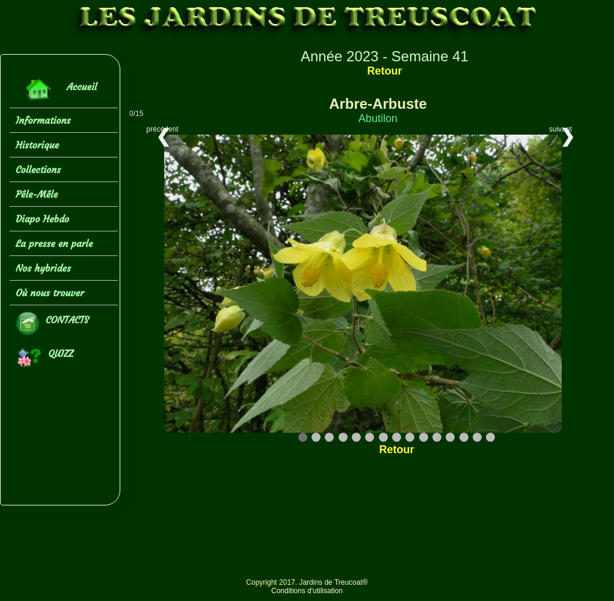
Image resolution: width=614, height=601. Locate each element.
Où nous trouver (50, 293)
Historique (37, 145)
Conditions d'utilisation (307, 591)
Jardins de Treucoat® (333, 582)
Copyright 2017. (272, 582)
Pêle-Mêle (37, 194)
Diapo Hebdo (42, 219)
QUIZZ (44, 357)
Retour (384, 71)
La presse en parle (54, 243)
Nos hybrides (43, 268)
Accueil (56, 90)
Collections (38, 169)
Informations (43, 120)
